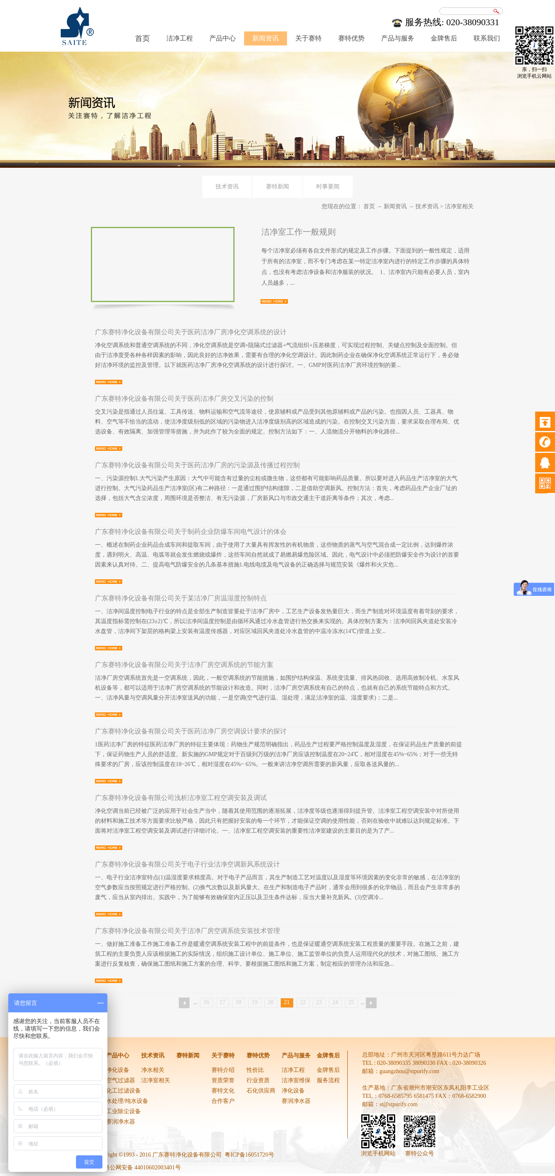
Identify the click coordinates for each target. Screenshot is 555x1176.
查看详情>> (274, 301)
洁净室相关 (459, 206)
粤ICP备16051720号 (249, 1155)
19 (255, 1002)
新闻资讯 (395, 206)
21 (287, 1002)
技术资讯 (427, 206)
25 (351, 1002)
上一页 (184, 1002)
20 (271, 1002)
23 (319, 1002)
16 (206, 1002)
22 (303, 1002)
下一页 (371, 1002)
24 (335, 1002)
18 (239, 1002)
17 (222, 1002)
